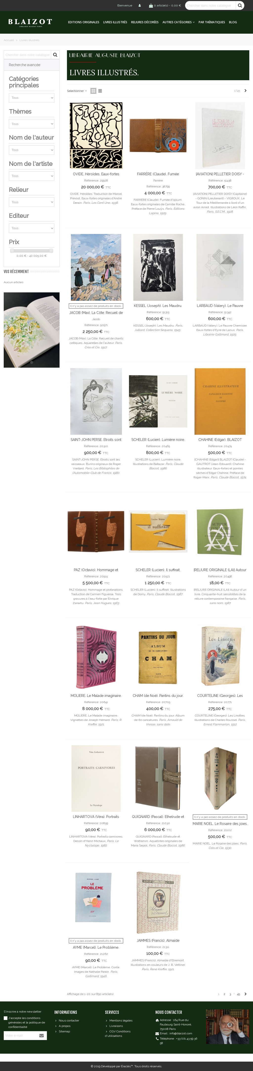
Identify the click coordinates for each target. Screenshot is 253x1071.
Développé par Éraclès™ (117, 1066)
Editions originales (83, 22)
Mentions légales (118, 1020)
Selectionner (77, 91)
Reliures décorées (145, 22)
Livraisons (114, 1026)
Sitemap (62, 1031)
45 (238, 994)
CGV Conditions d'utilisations (117, 1033)
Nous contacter (66, 1020)
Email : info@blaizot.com (176, 1033)
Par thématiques (212, 22)
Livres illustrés (115, 22)
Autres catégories (177, 22)
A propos (62, 1026)
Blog (233, 22)
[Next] (245, 90)
